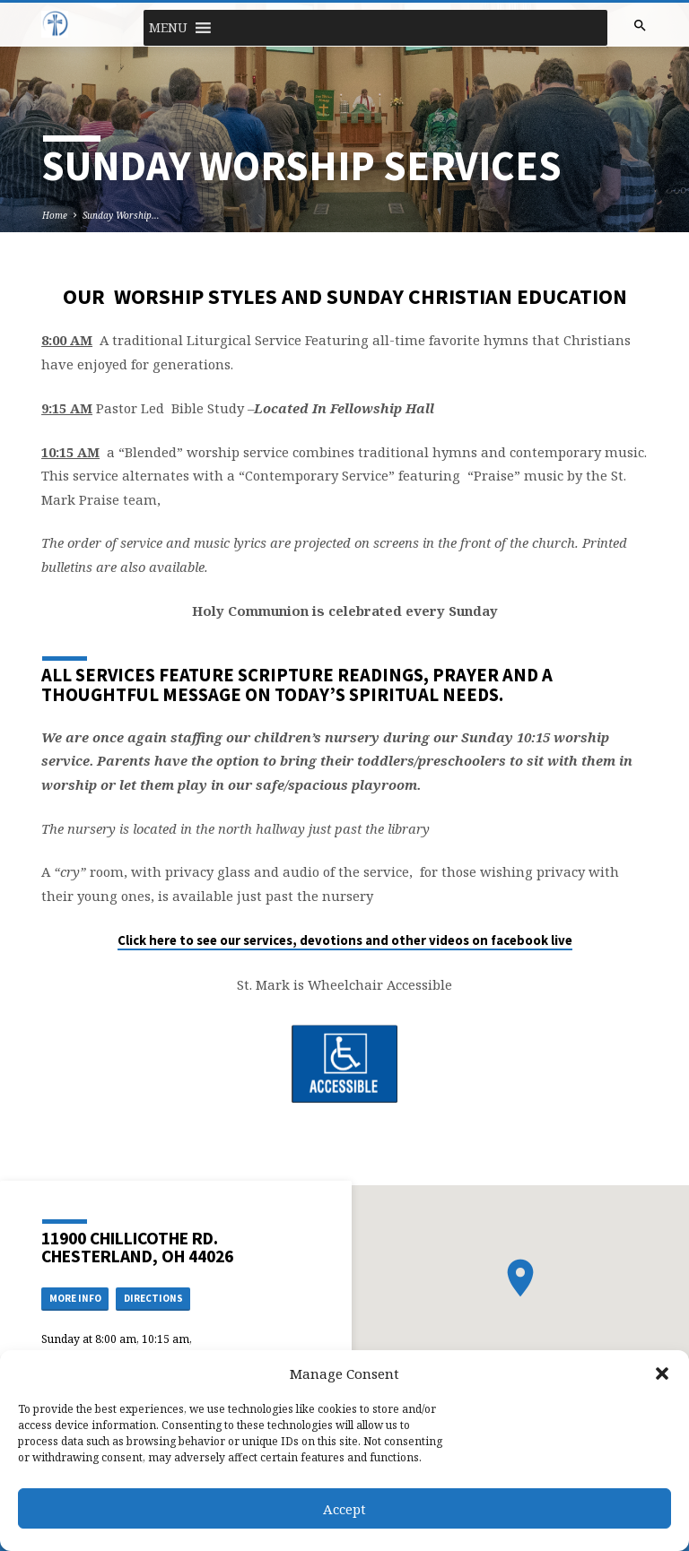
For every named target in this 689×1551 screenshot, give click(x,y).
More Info (75, 1298)
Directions (153, 1298)
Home (54, 215)
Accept (344, 1509)
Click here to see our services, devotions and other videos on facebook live (345, 940)
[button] (662, 1373)
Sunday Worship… (121, 215)
